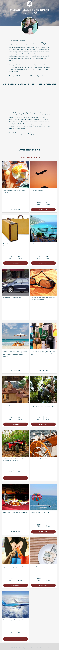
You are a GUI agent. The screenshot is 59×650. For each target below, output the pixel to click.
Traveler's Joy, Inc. (12, 648)
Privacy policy (35, 645)
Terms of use (23, 645)
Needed (48, 204)
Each (38, 204)
